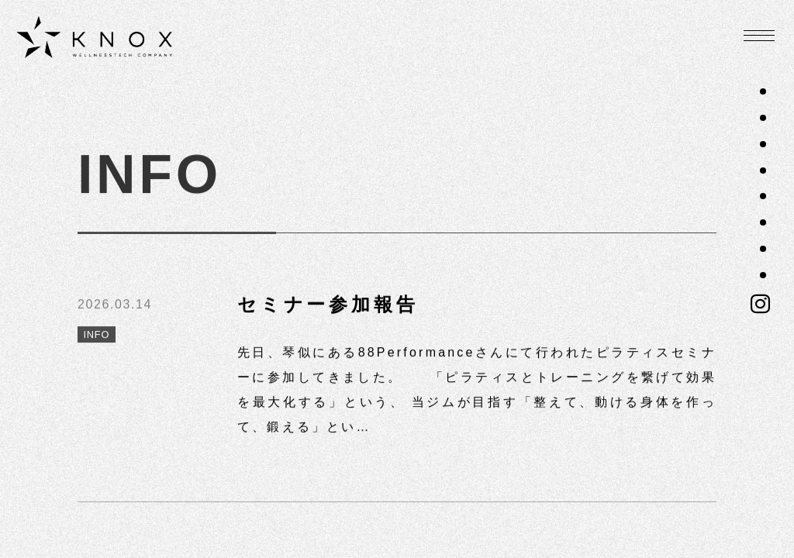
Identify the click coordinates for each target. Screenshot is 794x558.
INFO (101, 336)
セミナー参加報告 (327, 304)
